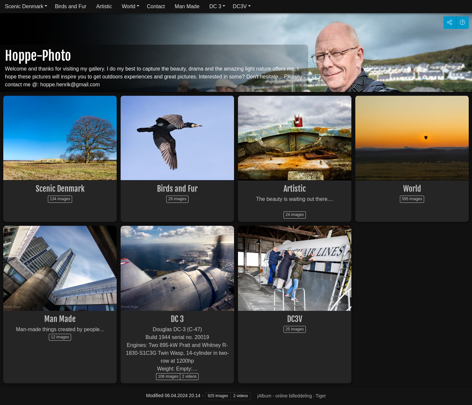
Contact (156, 6)
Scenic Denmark (24, 6)
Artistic (104, 6)
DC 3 (215, 6)
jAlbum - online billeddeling (284, 395)
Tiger (321, 395)
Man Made (187, 6)
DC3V (240, 6)
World (128, 6)
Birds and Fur (70, 6)
